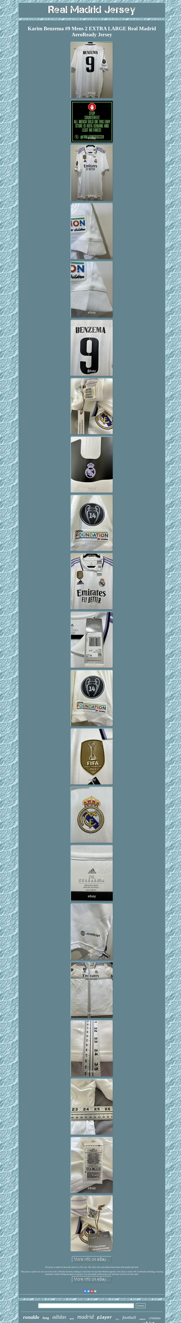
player (104, 1317)
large (117, 1319)
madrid (85, 1317)
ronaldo (31, 1317)
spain (71, 1318)
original (142, 1319)
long (46, 1318)
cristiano (155, 1318)
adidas (59, 1317)
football (129, 1317)
